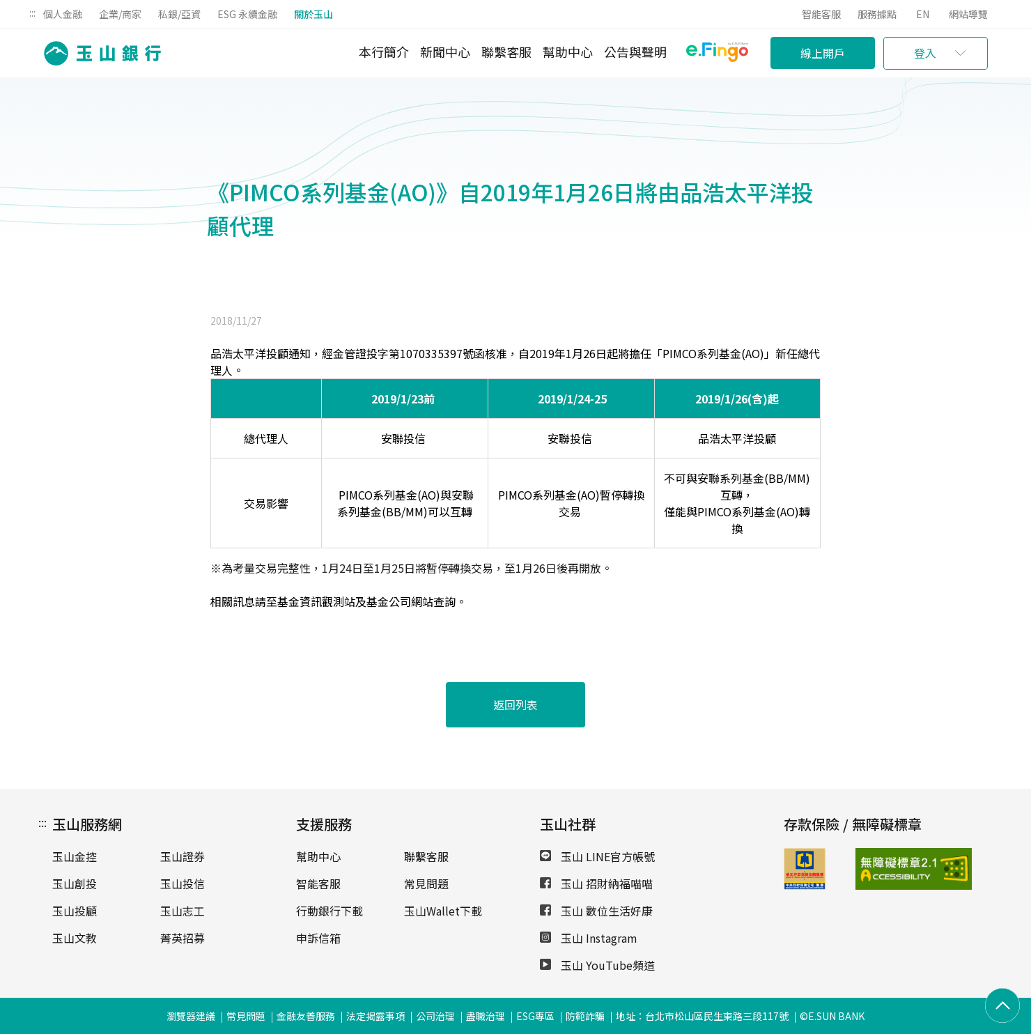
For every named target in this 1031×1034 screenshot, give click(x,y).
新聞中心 (445, 52)
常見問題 (426, 883)
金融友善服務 (306, 1016)
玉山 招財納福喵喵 (596, 883)
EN (922, 14)
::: (32, 13)
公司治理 (435, 1016)
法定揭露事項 (375, 1016)
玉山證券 (182, 856)
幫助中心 (568, 52)
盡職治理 (485, 1016)
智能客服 (821, 14)
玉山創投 (74, 883)
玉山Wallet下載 (443, 910)
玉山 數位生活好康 (596, 910)
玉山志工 (182, 910)
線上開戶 (822, 53)
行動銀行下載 (329, 910)
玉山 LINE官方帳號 (597, 856)
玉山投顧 (74, 910)
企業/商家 (120, 14)
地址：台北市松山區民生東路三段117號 (702, 1016)
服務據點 (877, 14)
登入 (925, 53)
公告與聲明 (635, 52)
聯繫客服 (506, 52)
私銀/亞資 (179, 14)
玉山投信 (182, 883)
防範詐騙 (585, 1016)
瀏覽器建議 (190, 1016)
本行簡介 (384, 52)
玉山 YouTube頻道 (597, 965)
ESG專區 (535, 1016)
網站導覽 (968, 14)
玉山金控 (74, 856)
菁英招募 (182, 937)
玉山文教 (74, 937)
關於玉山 (313, 14)
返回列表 (515, 704)
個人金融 (62, 14)
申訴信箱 (318, 937)
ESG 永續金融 (247, 14)
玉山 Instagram (588, 937)
